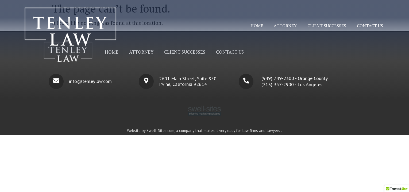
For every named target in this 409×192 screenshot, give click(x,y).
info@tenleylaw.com (90, 81)
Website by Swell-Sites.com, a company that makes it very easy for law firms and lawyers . (204, 130)
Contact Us (370, 26)
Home (256, 26)
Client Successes (326, 26)
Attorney (285, 26)
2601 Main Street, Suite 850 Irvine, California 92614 (188, 81)
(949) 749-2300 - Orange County (294, 78)
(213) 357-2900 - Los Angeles (291, 84)
